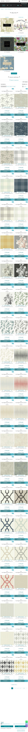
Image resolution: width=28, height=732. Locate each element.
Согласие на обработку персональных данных (21, 730)
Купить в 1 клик (7, 112)
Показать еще (14, 73)
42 (22, 86)
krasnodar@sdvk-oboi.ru (5, 723)
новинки (10, 86)
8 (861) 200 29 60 (24, 0)
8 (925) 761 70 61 (22, 723)
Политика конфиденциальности (21, 728)
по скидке (13, 86)
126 (25, 86)
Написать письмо (7, 726)
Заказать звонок (21, 726)
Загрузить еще (14, 684)
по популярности (3, 86)
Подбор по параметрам (14, 80)
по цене (8, 86)
